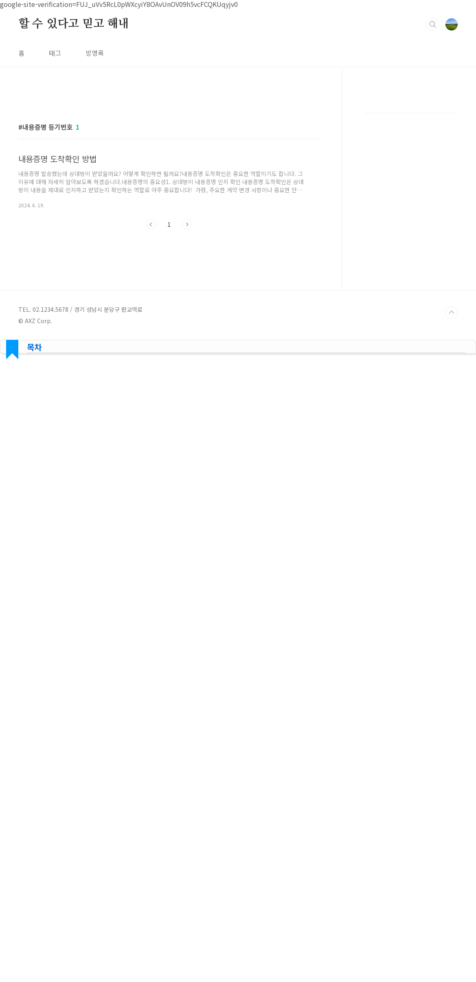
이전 (151, 224)
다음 (187, 224)
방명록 (95, 53)
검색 (433, 24)
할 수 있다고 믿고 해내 (73, 24)
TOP (451, 899)
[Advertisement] (411, 219)
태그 (55, 53)
